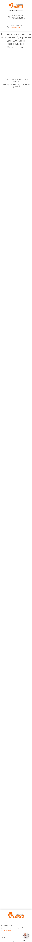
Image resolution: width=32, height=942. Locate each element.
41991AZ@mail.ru (7, 930)
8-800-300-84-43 (15, 25)
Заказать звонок (15, 27)
